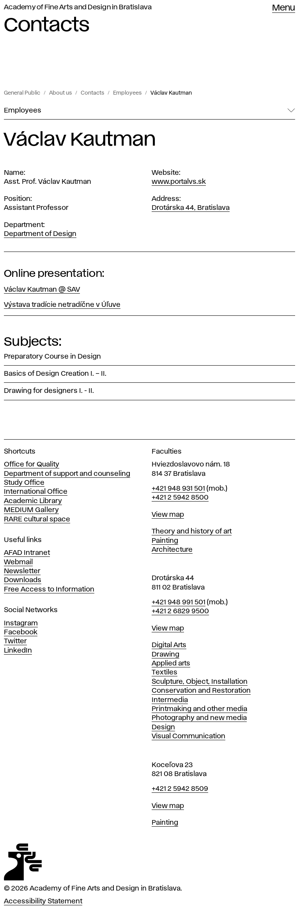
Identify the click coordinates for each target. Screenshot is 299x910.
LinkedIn (18, 651)
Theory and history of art (192, 531)
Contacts (92, 93)
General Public (22, 93)
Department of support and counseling (67, 474)
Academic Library (33, 501)
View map (168, 515)
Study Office (24, 483)
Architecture (172, 550)
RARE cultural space (37, 519)
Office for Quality (31, 464)
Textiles (164, 672)
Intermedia (170, 700)
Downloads (22, 580)
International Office (35, 492)
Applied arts (171, 663)
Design (163, 727)
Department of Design (40, 234)
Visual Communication (188, 736)
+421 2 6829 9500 (180, 611)
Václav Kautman (171, 93)
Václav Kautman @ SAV (42, 290)
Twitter (15, 641)
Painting (165, 541)
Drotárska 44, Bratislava (191, 208)
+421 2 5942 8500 (180, 498)
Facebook (20, 632)
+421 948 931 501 (178, 489)
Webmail (18, 562)
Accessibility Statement (43, 901)
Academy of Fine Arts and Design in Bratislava (78, 7)
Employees (127, 93)
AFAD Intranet (27, 553)
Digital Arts (169, 645)
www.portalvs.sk (179, 182)
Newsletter (22, 571)
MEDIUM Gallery (31, 510)
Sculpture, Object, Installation (200, 682)
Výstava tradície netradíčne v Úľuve (62, 305)
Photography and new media (199, 718)
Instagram (21, 623)
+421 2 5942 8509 (180, 789)
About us (60, 93)
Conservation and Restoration (201, 691)
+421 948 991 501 (178, 602)
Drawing (165, 654)
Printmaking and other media (199, 709)
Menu (283, 8)
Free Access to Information (49, 589)
